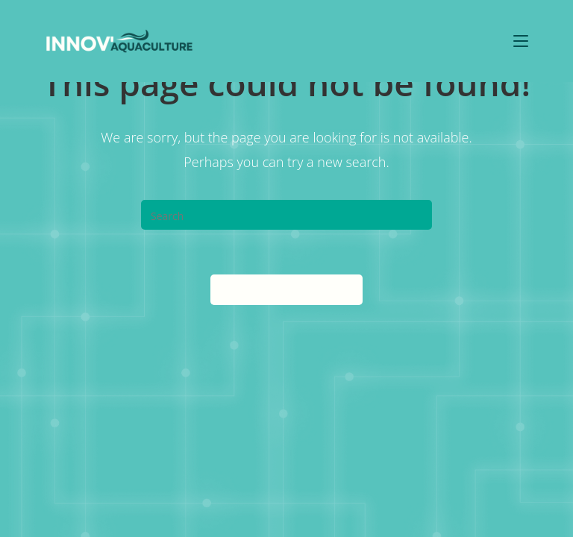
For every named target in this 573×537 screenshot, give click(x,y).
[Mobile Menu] (520, 40)
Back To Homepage (286, 289)
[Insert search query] (286, 215)
